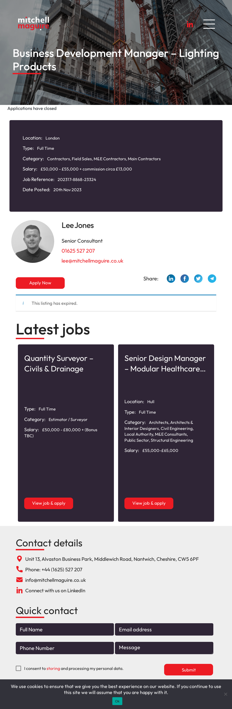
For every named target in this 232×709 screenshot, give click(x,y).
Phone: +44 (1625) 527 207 (53, 569)
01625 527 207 (78, 250)
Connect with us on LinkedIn (55, 590)
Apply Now (40, 282)
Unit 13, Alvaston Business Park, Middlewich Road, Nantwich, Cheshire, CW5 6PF (112, 559)
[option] (66, 433)
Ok (117, 701)
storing (53, 668)
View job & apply (48, 503)
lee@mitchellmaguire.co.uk (92, 260)
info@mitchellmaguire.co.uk (55, 580)
